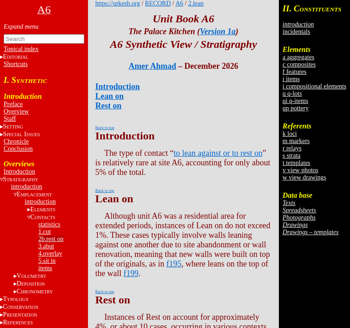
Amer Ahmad (152, 66)
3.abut (46, 246)
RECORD (158, 3)
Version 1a (218, 31)
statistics (49, 224)
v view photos (301, 170)
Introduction (19, 171)
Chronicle (16, 141)
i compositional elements (314, 86)
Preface (13, 104)
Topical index (21, 49)
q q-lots (292, 93)
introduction (26, 186)
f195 (173, 263)
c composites (299, 64)
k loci (290, 133)
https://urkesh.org (117, 3)
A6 (179, 3)
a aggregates (298, 57)
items (45, 268)
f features (294, 71)
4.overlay (50, 253)
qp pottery (296, 108)
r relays (292, 148)
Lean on (109, 96)
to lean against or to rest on (218, 153)
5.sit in (47, 260)
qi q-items (295, 100)
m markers (296, 141)
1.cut (44, 231)
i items (291, 79)
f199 (131, 273)
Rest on (108, 105)
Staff (10, 118)
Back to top (104, 127)
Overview (16, 111)
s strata (291, 155)
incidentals (296, 31)
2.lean (196, 3)
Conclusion (18, 148)
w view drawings (304, 177)
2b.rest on (50, 239)
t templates (296, 162)
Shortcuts (16, 64)
